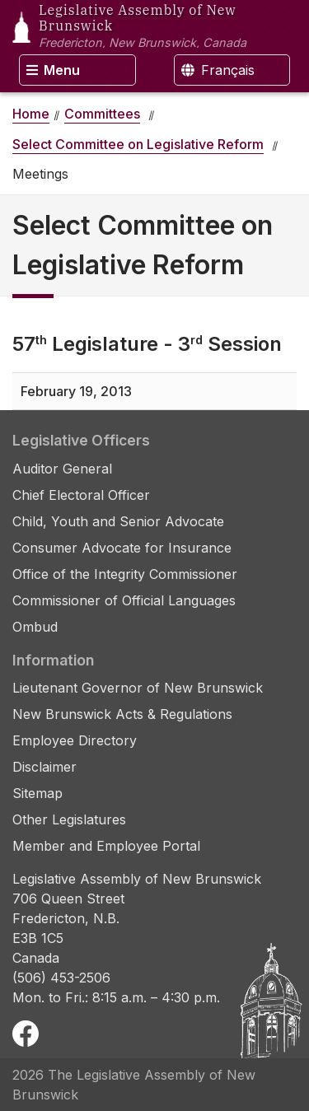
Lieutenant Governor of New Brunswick (137, 687)
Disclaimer (44, 767)
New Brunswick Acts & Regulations (122, 714)
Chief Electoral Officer (81, 495)
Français (218, 70)
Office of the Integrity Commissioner (124, 574)
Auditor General (62, 468)
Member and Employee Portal (106, 846)
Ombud (35, 627)
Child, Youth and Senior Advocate (118, 521)
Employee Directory (74, 740)
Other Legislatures (69, 819)
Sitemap (37, 793)
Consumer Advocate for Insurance (122, 547)
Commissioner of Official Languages (124, 600)
